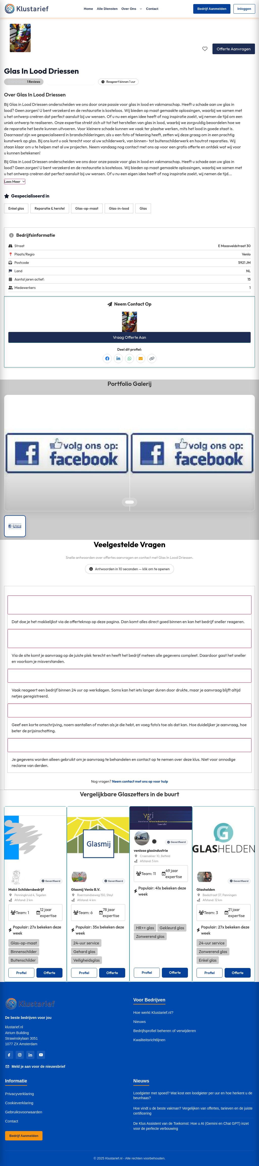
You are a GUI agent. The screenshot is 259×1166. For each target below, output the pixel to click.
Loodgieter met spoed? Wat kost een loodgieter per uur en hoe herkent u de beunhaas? (192, 1095)
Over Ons (131, 9)
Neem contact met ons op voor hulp (140, 781)
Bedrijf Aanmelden (211, 9)
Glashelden (206, 889)
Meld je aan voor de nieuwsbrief (35, 1066)
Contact (152, 9)
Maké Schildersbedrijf (26, 889)
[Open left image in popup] (67, 453)
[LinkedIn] (30, 1055)
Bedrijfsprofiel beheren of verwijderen (164, 1031)
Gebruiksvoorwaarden (23, 1112)
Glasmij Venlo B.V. (85, 889)
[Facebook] (9, 1055)
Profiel (21, 973)
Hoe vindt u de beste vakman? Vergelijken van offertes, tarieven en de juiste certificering (192, 1110)
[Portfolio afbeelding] (15, 526)
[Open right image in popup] (192, 453)
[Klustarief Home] (26, 8)
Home (88, 9)
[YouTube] (41, 1055)
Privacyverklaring (19, 1094)
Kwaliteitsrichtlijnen (149, 1040)
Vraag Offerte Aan (129, 337)
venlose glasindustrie (151, 850)
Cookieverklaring (19, 1103)
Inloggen (244, 9)
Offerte (49, 973)
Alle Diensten (107, 9)
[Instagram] (20, 1055)
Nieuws (139, 1021)
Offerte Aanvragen (234, 48)
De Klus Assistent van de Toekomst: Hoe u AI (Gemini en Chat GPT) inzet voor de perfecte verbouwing (191, 1126)
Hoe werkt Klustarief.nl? (153, 1012)
